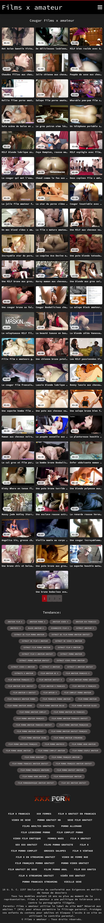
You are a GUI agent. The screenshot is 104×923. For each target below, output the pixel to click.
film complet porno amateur (77, 686)
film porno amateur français (30, 712)
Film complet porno (70, 825)
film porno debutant (34, 750)
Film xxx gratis (85, 862)
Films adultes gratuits (38, 819)
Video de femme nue (75, 850)
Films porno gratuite (58, 837)
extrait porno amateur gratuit (34, 654)
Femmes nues (56, 831)
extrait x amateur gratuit (80, 660)
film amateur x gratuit (25, 686)
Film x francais (18, 806)
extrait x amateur (51, 660)
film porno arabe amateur (18, 744)
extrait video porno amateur (70, 654)
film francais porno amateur (56, 692)
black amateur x (36, 628)
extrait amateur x (84, 628)
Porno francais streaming (39, 875)
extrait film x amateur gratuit (52, 647)
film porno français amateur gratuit (73, 757)
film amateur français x (20, 673)
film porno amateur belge (52, 699)
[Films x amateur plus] (100, 7)
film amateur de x (49, 667)
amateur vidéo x (60, 622)
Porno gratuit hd (49, 813)
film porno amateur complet (33, 705)
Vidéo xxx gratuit (73, 869)
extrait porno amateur (86, 647)
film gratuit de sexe (22, 862)
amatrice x (16, 628)
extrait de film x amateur (18, 641)
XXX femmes (44, 806)
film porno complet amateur (51, 744)
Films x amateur (36, 912)
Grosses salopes (55, 844)
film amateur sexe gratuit (21, 680)
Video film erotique (27, 831)
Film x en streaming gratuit (35, 850)
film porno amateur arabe (20, 699)
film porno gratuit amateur (54, 763)
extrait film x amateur (18, 647)
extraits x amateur (24, 667)
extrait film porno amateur (85, 641)
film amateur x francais (53, 680)
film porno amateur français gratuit (69, 712)
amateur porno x (37, 622)
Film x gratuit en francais (77, 806)
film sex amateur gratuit (52, 776)
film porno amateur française (73, 718)
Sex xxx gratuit (26, 837)
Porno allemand (71, 819)
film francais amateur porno (21, 692)
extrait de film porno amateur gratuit (70, 635)
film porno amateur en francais (69, 705)
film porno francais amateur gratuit (30, 757)
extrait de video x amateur (51, 641)
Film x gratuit (81, 831)
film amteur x (50, 686)
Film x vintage (83, 844)
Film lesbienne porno (35, 825)
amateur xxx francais (86, 622)
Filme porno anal (55, 862)
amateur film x (15, 622)
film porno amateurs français (23, 737)
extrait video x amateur (23, 660)
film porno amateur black (84, 699)
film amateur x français (84, 680)
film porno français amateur (65, 750)
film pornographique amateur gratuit (69, 770)
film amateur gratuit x (50, 673)
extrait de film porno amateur (29, 635)
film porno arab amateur (83, 737)
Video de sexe (20, 813)
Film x (84, 837)
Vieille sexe (73, 875)
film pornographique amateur (30, 770)
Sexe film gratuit (80, 813)
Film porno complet (23, 844)
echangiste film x (59, 628)
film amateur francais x (77, 667)
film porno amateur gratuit (30, 725)
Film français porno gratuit (34, 856)
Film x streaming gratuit (36, 869)
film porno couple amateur (85, 744)
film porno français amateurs (19, 763)
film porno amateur (87, 692)
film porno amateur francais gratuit (34, 718)
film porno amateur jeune (34, 731)
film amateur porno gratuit (82, 673)
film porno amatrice (54, 737)
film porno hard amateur (87, 763)
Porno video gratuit (75, 856)
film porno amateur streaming (68, 731)
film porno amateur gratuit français (69, 725)
